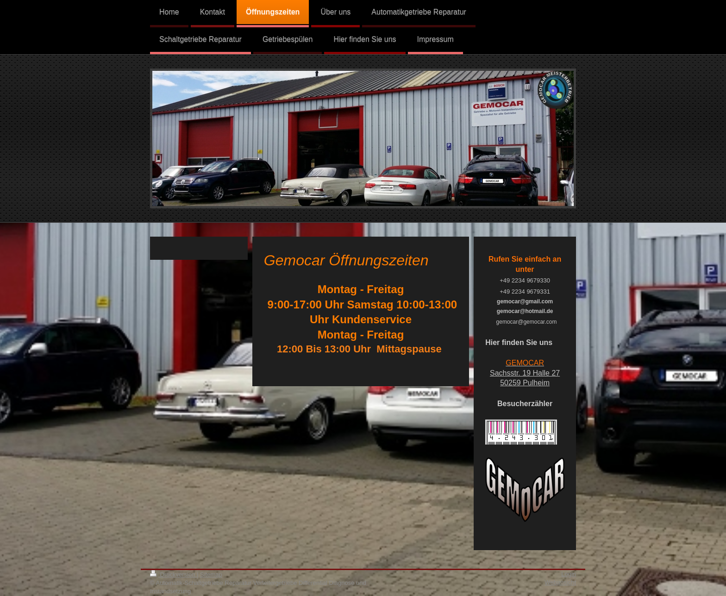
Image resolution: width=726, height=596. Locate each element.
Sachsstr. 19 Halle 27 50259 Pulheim (525, 373)
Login (568, 574)
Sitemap (211, 574)
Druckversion (173, 574)
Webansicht (560, 582)
